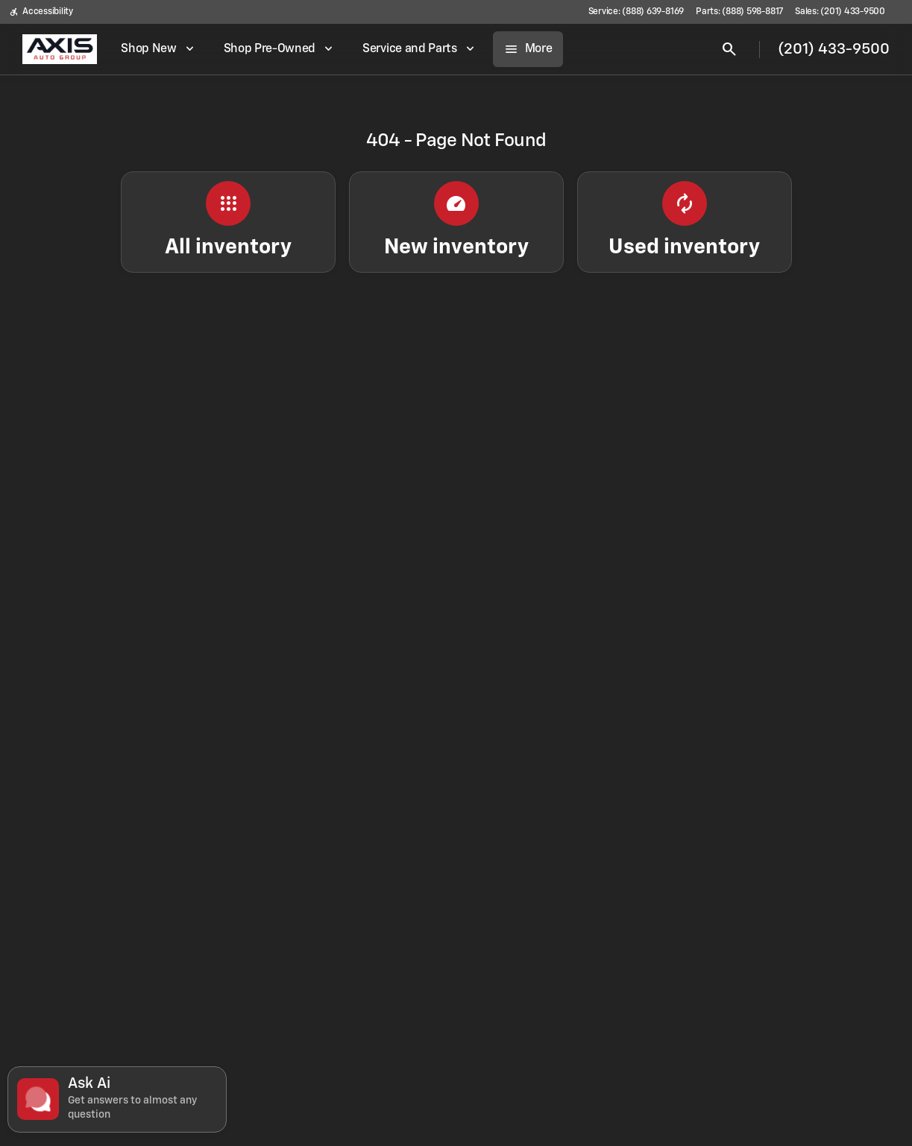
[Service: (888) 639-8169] (636, 12)
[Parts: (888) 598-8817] (739, 12)
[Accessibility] (41, 12)
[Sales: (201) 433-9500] (840, 12)
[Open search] (729, 49)
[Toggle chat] (117, 1099)
